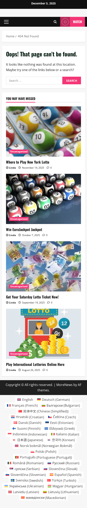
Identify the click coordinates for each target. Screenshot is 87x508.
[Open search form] (55, 22)
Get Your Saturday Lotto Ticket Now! (32, 296)
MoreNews (64, 385)
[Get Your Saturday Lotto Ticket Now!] (43, 266)
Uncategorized (19, 151)
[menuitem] (25, 399)
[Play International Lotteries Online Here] (43, 334)
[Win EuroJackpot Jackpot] (43, 199)
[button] (6, 22)
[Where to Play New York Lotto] (43, 131)
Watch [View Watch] (71, 22)
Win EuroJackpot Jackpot (24, 229)
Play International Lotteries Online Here (35, 364)
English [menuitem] (27, 399)
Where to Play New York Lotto (27, 162)
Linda (12, 167)
